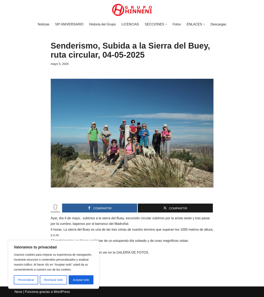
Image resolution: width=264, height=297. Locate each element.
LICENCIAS (130, 24)
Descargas (218, 24)
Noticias (44, 24)
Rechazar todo (53, 279)
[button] (166, 24)
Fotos (177, 24)
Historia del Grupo (102, 24)
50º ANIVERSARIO (69, 24)
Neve (18, 291)
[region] (53, 264)
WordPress (62, 291)
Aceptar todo (81, 279)
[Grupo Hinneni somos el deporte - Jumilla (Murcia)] (132, 10)
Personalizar (26, 279)
